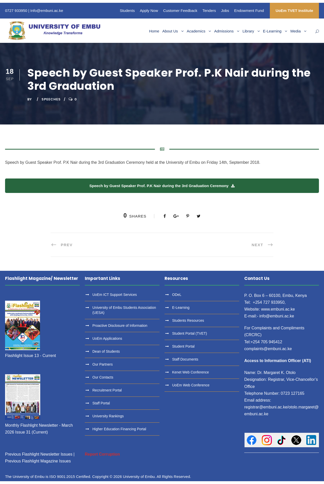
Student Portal (183, 346)
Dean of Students (106, 351)
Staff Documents (185, 359)
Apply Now (149, 10)
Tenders (209, 10)
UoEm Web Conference (191, 385)
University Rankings (108, 416)
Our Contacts (102, 377)
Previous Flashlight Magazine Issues (38, 461)
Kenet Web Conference (190, 372)
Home (154, 31)
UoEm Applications (107, 338)
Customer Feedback (180, 10)
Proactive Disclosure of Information (119, 326)
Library (248, 31)
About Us (170, 31)
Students (127, 10)
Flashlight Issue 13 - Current (30, 355)
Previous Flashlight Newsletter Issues (38, 454)
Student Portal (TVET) (189, 333)
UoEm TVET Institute (294, 10)
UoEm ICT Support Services (114, 295)
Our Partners (102, 364)
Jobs (225, 10)
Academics (196, 31)
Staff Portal (101, 403)
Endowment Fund (249, 10)
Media (295, 31)
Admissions (224, 31)
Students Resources (188, 320)
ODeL (176, 295)
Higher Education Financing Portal (119, 429)
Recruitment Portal (107, 390)
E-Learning (272, 31)
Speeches (51, 99)
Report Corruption (102, 454)
